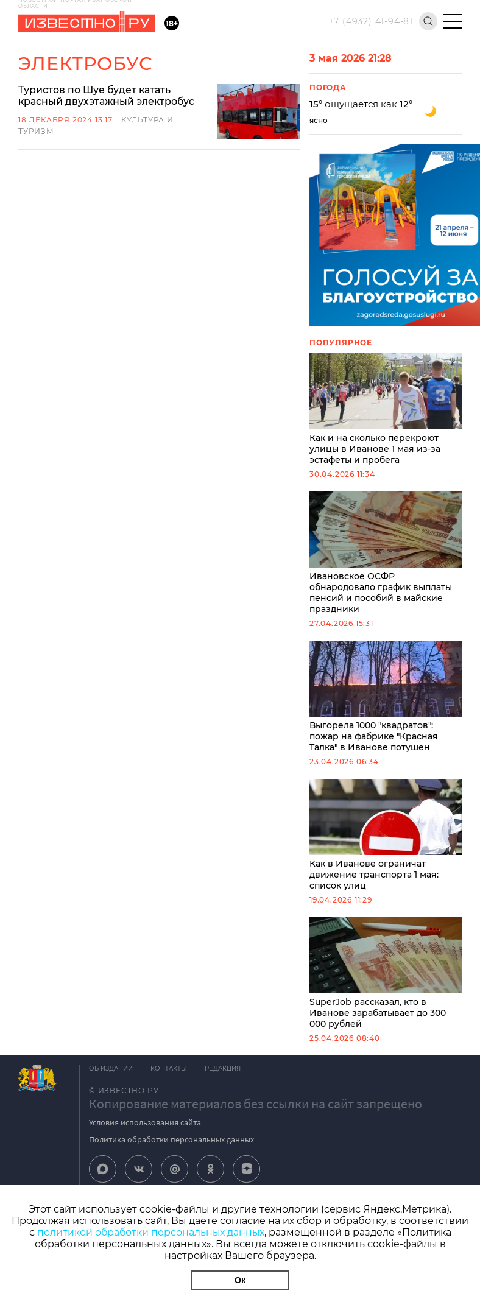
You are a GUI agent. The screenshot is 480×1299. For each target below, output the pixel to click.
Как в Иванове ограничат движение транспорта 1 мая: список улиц (385, 835)
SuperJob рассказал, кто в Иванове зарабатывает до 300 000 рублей (385, 973)
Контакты (169, 1068)
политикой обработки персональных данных (151, 1232)
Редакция (224, 1068)
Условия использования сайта (145, 1122)
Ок (240, 1280)
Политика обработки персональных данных (171, 1139)
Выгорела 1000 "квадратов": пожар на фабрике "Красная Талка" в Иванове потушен (385, 697)
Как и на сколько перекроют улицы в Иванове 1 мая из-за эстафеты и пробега (385, 409)
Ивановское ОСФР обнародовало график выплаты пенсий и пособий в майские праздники (385, 552)
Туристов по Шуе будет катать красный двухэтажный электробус (107, 95)
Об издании (111, 1068)
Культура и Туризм (166, 119)
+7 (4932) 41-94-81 (371, 21)
